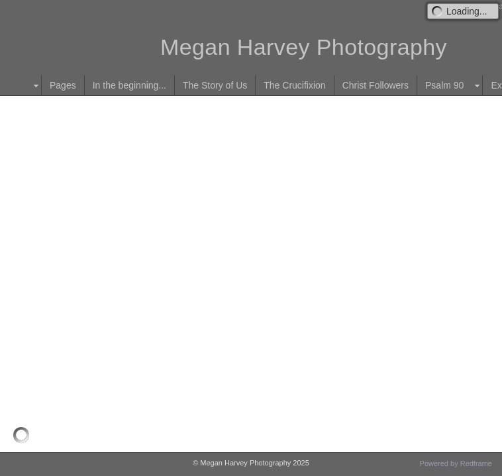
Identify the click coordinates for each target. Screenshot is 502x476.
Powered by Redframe (456, 463)
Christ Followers (375, 85)
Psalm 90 (444, 85)
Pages (63, 85)
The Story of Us (215, 85)
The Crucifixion (294, 85)
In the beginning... (129, 85)
